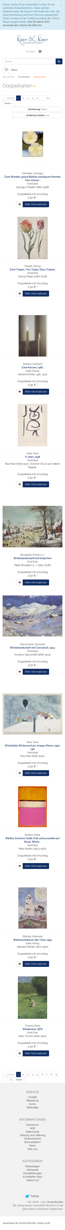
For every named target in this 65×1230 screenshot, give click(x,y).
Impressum (32, 1124)
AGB (32, 1128)
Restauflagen (32, 1166)
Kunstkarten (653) (32, 1176)
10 (37, 115)
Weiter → (8, 103)
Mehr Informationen (36, 204)
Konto (32, 1104)
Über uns (32, 1149)
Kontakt (32, 1097)
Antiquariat (32, 1169)
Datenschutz (33, 1131)
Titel (37, 109)
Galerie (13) (32, 1180)
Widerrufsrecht (32, 1138)
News (32, 1145)
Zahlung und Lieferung (32, 1135)
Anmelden (30, 52)
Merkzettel (32, 1107)
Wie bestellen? (32, 1142)
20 (48, 98)
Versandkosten (55, 1202)
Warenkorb (32, 1100)
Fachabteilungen (32, 1173)
